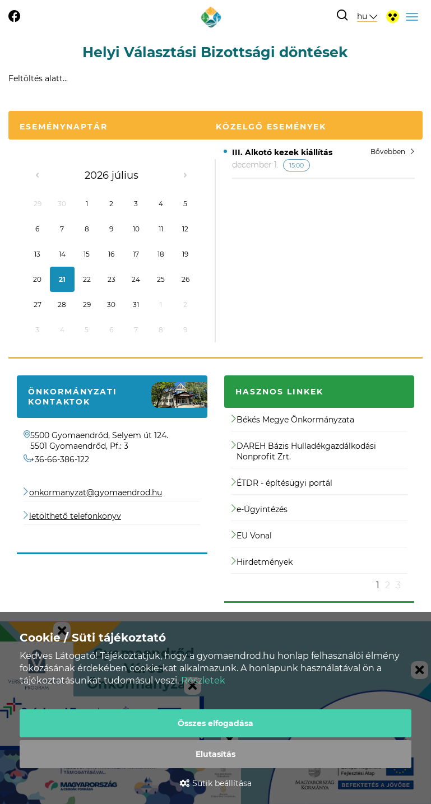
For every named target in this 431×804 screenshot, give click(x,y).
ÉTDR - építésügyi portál (281, 483)
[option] (319, 499)
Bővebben (392, 151)
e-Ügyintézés (259, 509)
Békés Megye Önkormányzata (292, 420)
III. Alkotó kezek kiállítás (282, 152)
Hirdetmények (262, 562)
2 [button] (387, 585)
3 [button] (398, 585)
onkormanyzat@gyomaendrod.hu (95, 492)
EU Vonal (251, 536)
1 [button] (377, 585)
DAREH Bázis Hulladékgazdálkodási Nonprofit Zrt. (303, 451)
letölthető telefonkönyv (75, 516)
